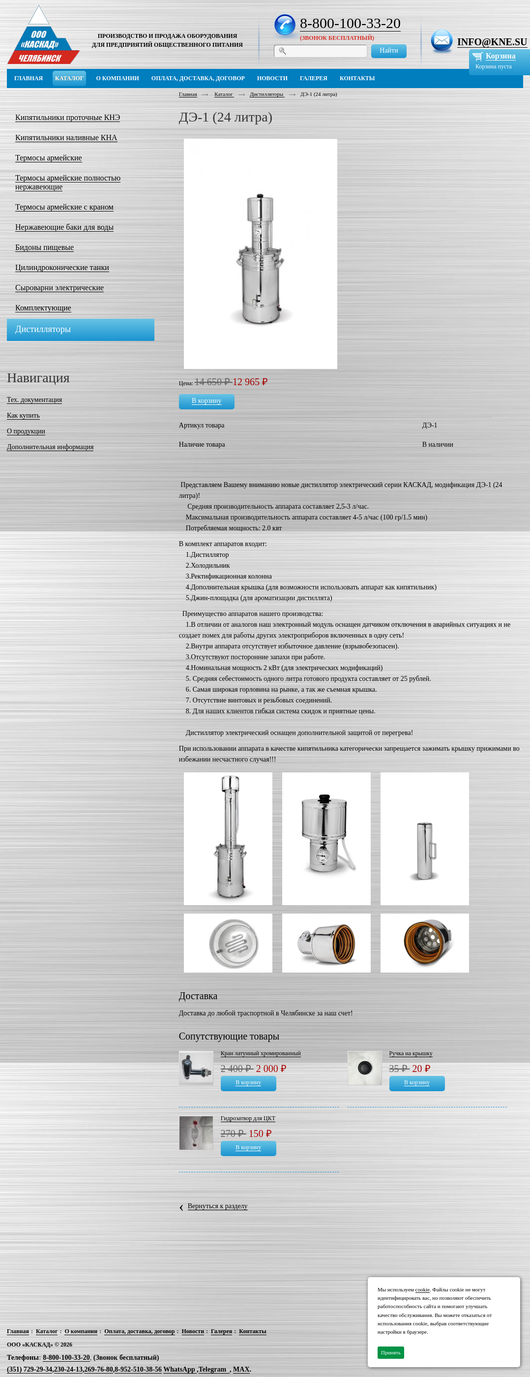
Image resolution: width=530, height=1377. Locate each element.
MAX (241, 1369)
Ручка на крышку (411, 1053)
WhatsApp (180, 1369)
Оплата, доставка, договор (139, 1331)
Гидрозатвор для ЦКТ (248, 1118)
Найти (389, 50)
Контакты (252, 1331)
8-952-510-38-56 (138, 1369)
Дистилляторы (267, 94)
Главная (188, 94)
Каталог (224, 94)
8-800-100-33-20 (350, 23)
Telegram (212, 1369)
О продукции (26, 431)
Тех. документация (34, 399)
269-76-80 (98, 1369)
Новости (193, 1331)
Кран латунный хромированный (261, 1053)
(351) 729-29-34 (29, 1369)
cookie (422, 1289)
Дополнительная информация (50, 447)
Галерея (221, 1331)
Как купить (23, 415)
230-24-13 (68, 1369)
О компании (80, 1331)
